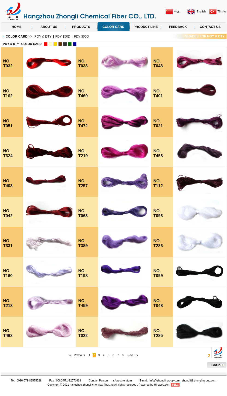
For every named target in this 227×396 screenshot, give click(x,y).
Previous (79, 355)
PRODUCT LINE (146, 27)
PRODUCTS (81, 27)
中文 (177, 11)
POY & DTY (43, 36)
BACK (216, 365)
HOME (16, 27)
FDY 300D (81, 36)
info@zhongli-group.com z (166, 380)
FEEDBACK (178, 27)
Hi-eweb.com (162, 384)
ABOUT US (48, 27)
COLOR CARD (113, 27)
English (201, 11)
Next (130, 355)
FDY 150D (62, 36)
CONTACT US (210, 27)
